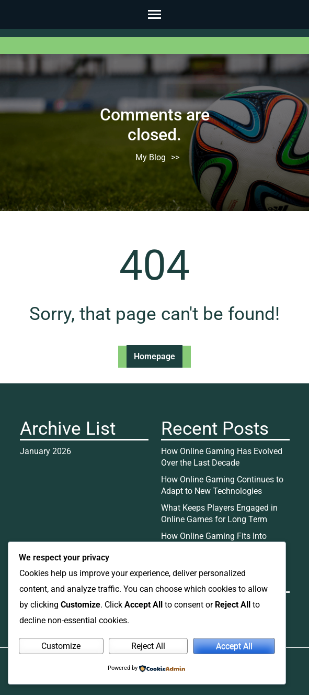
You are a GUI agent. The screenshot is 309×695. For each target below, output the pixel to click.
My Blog (150, 157)
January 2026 (45, 451)
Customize (61, 646)
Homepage (154, 356)
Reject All (148, 646)
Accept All (234, 646)
